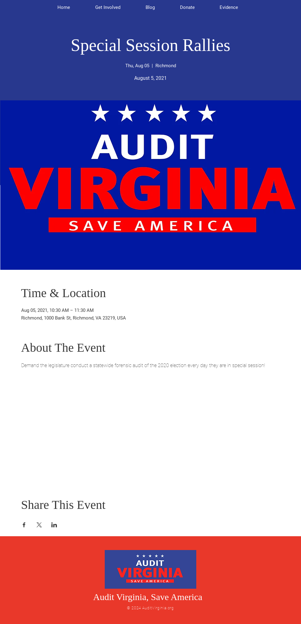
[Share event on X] (39, 524)
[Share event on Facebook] (24, 524)
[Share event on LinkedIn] (54, 524)
